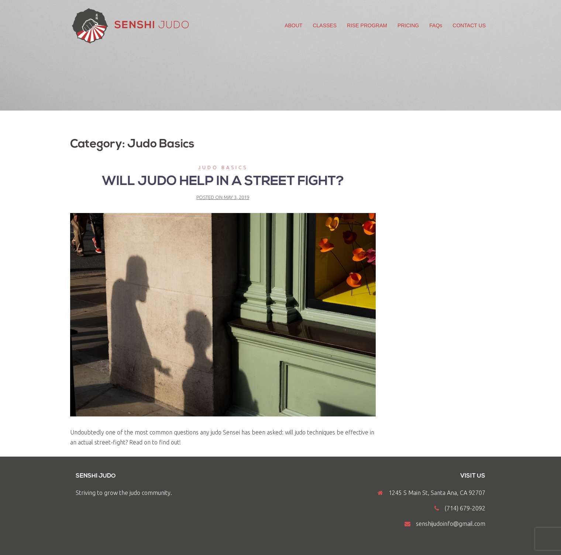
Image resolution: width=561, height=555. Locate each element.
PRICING (408, 25)
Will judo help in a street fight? (223, 181)
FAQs (435, 25)
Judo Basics (223, 167)
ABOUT (293, 25)
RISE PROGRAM (367, 25)
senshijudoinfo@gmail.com (450, 523)
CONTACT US (469, 25)
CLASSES (325, 25)
